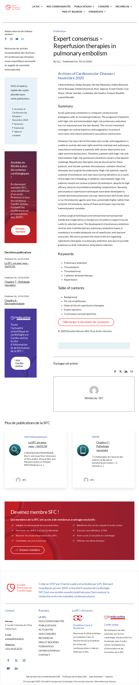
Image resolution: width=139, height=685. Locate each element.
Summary (17, 124)
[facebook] (6, 39)
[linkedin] (16, 668)
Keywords (18, 128)
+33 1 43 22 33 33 (13, 648)
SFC (59, 61)
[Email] (131, 371)
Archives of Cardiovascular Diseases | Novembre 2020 (20, 114)
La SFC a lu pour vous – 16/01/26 (17, 265)
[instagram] (11, 39)
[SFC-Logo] (13, 5)
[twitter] (16, 660)
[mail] (22, 39)
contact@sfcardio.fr (14, 638)
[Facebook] (115, 371)
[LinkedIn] (126, 371)
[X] (120, 371)
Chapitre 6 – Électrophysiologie (14, 302)
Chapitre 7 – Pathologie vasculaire (17, 283)
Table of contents (17, 133)
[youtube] (17, 39)
